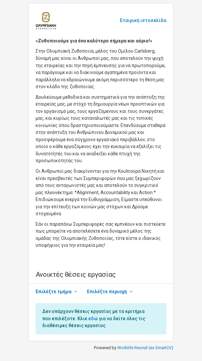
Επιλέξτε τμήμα (54, 291)
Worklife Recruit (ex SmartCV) (145, 347)
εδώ (93, 318)
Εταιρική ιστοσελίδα (143, 20)
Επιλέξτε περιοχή (107, 291)
